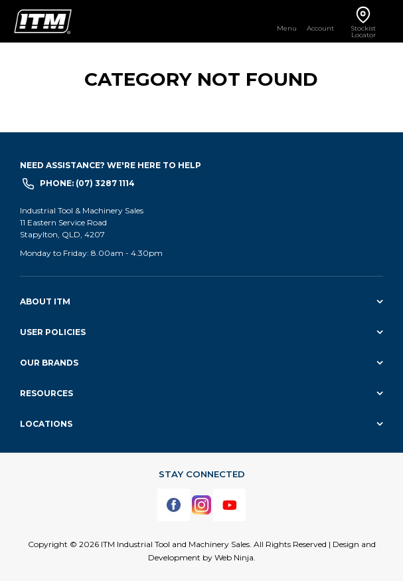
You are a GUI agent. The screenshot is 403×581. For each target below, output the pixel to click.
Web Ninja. (235, 557)
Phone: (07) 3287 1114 (87, 183)
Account (320, 28)
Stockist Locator (363, 31)
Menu (287, 28)
